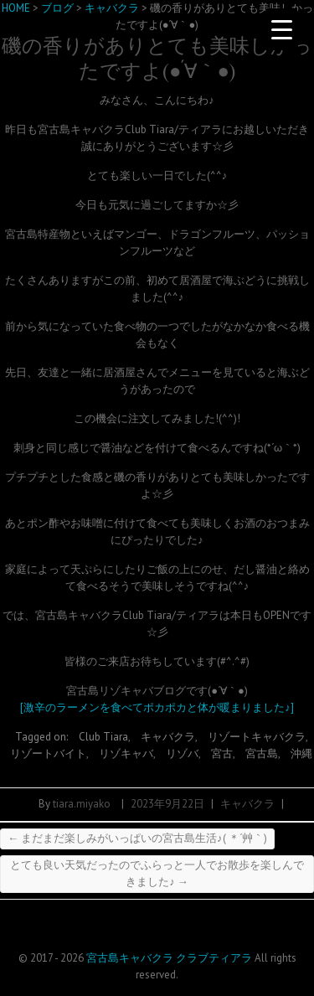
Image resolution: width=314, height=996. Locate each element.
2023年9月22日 (167, 804)
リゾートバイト (48, 753)
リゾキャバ (126, 753)
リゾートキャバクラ (257, 737)
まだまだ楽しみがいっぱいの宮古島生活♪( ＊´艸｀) (137, 838)
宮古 (222, 753)
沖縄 (301, 753)
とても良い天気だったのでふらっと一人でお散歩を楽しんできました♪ (157, 873)
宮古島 (261, 753)
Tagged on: (42, 737)
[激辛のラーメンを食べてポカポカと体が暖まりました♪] (157, 707)
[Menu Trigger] (281, 29)
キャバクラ (168, 737)
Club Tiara (103, 737)
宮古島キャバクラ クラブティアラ (169, 958)
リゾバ (182, 753)
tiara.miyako (82, 804)
